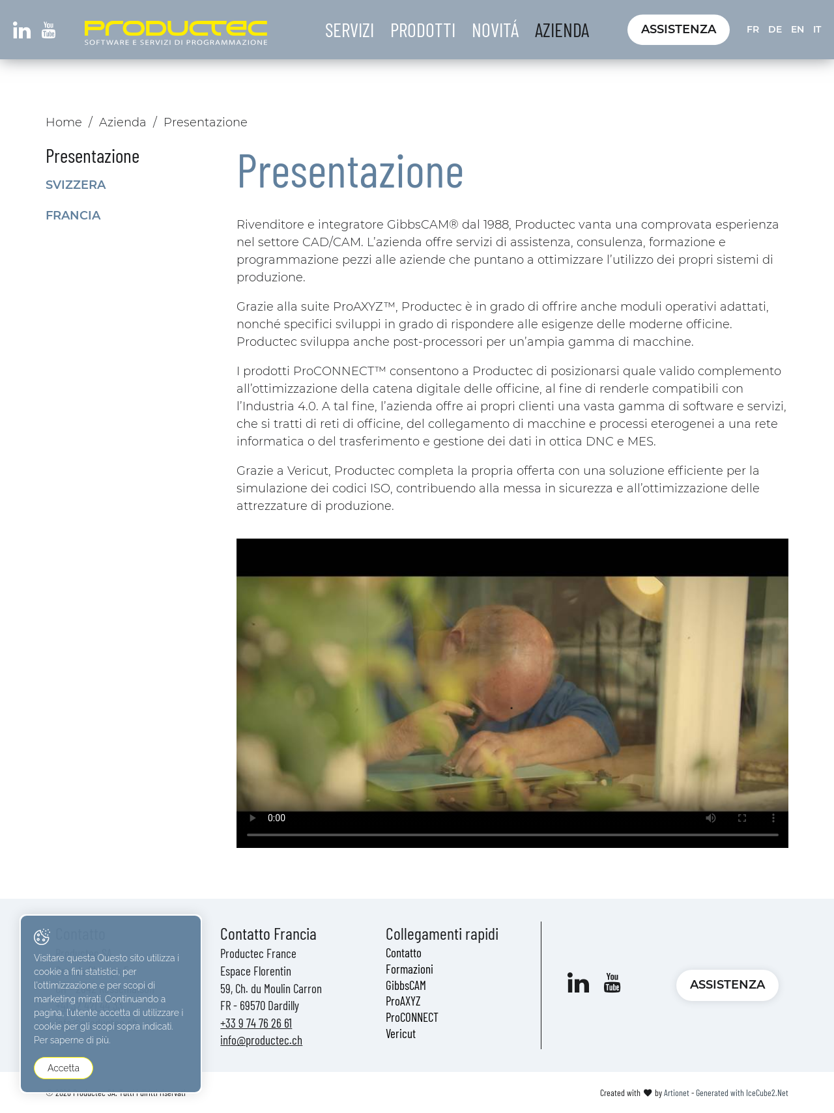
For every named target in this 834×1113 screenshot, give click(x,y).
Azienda (562, 29)
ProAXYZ (403, 1000)
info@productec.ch (261, 1039)
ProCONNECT (412, 1016)
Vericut (401, 1033)
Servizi (349, 29)
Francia (73, 215)
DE (775, 29)
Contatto (404, 952)
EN (797, 29)
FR (753, 29)
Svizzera (76, 185)
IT (817, 29)
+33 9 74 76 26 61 (256, 1022)
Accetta (63, 1068)
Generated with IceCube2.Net (742, 1092)
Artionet (676, 1092)
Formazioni (409, 968)
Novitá (495, 29)
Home (64, 122)
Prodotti (422, 29)
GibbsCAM (406, 985)
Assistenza (678, 29)
